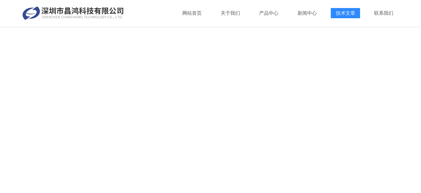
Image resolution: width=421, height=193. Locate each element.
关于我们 (230, 13)
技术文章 (345, 13)
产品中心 (268, 13)
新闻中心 (307, 13)
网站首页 (192, 13)
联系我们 (383, 13)
